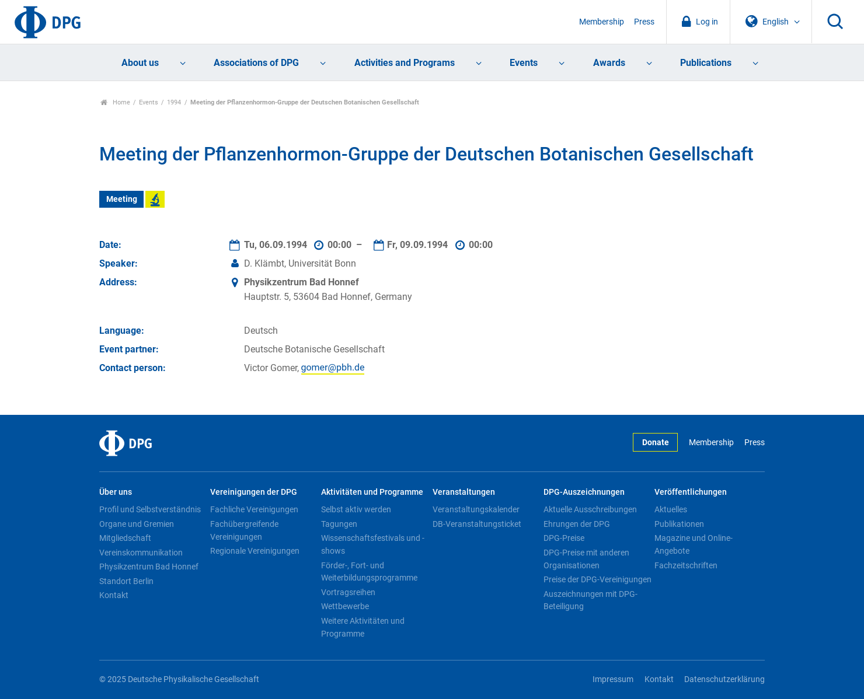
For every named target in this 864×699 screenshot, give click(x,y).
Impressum (613, 679)
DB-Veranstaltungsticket (477, 524)
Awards (609, 62)
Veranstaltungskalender (476, 509)
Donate (655, 443)
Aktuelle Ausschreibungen (590, 509)
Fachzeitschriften (685, 565)
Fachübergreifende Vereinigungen (244, 530)
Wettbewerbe (345, 606)
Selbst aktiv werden (356, 509)
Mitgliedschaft (125, 538)
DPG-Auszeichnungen (584, 492)
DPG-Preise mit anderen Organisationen (586, 559)
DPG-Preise (564, 538)
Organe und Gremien (136, 524)
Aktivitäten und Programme (372, 492)
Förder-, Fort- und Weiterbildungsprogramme (369, 572)
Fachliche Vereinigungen (254, 509)
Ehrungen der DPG (577, 524)
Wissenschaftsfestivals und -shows (372, 544)
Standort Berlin (126, 581)
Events (524, 62)
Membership (601, 22)
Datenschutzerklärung (724, 679)
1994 (174, 102)
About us (140, 62)
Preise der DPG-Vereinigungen (598, 579)
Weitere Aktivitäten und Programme (363, 627)
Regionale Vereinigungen (254, 550)
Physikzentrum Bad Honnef (148, 566)
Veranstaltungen (464, 492)
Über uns (115, 492)
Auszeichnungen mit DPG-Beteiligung (590, 600)
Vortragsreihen (348, 592)
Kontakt (113, 595)
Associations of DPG (256, 62)
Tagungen (339, 524)
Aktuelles (670, 509)
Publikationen (679, 524)
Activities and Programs (404, 62)
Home (115, 102)
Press (644, 22)
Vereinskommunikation (141, 552)
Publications (705, 62)
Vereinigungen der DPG (253, 492)
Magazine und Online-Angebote (693, 544)
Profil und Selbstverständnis (150, 509)
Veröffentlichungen (690, 492)
